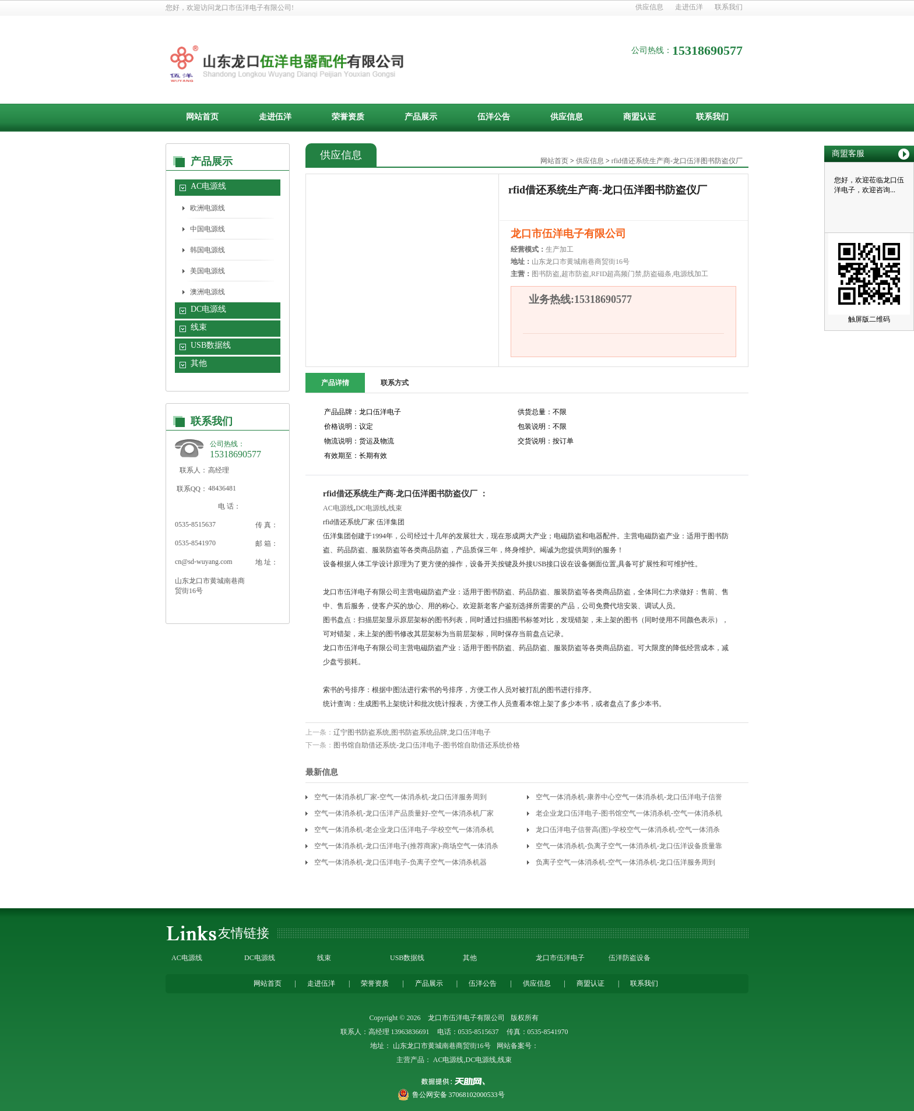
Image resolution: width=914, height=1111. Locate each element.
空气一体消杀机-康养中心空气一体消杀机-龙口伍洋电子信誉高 (629, 799)
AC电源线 (208, 186)
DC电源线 (208, 309)
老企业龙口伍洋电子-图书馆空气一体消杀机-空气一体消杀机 (629, 813)
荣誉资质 (348, 116)
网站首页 (202, 116)
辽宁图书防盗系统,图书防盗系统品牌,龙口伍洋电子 (412, 732)
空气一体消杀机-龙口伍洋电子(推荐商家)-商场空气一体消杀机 (406, 848)
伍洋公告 (493, 116)
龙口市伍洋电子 (560, 958)
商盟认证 (639, 116)
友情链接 (243, 933)
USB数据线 (211, 345)
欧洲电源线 (207, 208)
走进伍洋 (689, 7)
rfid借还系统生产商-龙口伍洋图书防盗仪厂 (677, 161)
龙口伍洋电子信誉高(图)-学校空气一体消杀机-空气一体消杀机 (628, 832)
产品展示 (421, 116)
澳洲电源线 (207, 292)
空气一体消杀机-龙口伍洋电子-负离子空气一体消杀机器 (400, 862)
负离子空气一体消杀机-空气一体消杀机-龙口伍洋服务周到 (625, 862)
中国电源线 (207, 229)
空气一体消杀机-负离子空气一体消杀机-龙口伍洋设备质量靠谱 (629, 848)
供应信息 (649, 7)
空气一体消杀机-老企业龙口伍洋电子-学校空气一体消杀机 (404, 830)
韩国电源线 (207, 250)
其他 (199, 363)
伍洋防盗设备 (630, 958)
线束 (199, 327)
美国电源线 (207, 271)
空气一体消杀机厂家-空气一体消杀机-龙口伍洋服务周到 (400, 797)
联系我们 (729, 7)
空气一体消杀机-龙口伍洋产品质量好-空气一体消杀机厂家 (404, 813)
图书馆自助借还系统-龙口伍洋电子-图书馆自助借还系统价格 (426, 745)
